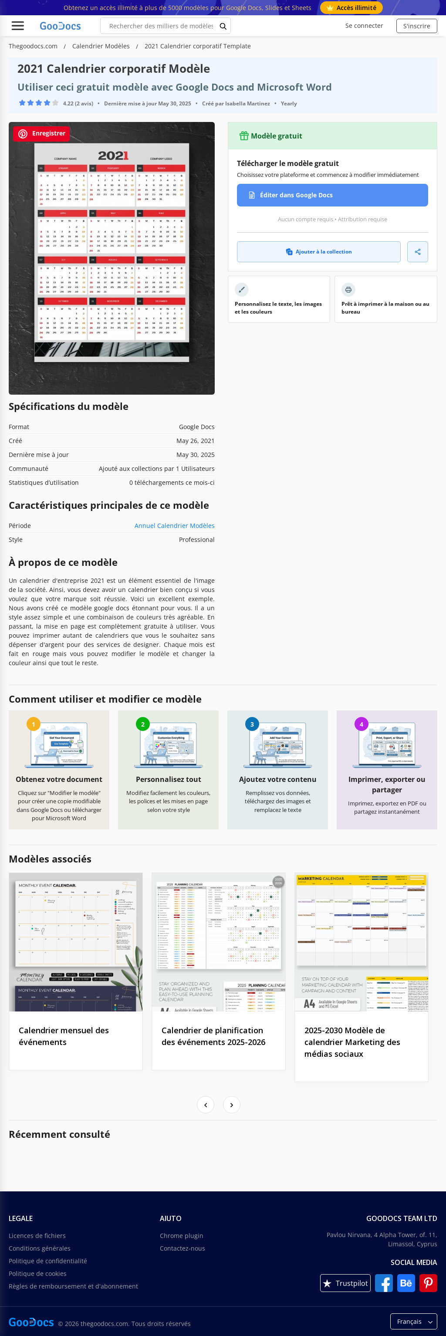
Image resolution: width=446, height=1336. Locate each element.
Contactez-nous (182, 1248)
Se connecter (364, 25)
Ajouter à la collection (319, 251)
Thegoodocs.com (34, 46)
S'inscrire (416, 26)
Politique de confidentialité (48, 1261)
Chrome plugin (181, 1235)
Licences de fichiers (37, 1235)
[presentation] (205, 1104)
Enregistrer (41, 134)
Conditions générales (40, 1248)
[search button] (223, 25)
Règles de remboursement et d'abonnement (73, 1286)
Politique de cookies (38, 1273)
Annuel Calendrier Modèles (175, 525)
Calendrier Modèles (102, 46)
